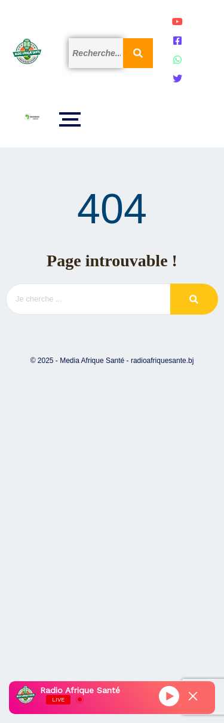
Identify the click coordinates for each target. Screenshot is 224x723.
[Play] (169, 696)
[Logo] (27, 51)
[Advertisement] (112, 529)
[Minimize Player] (193, 696)
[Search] (96, 53)
